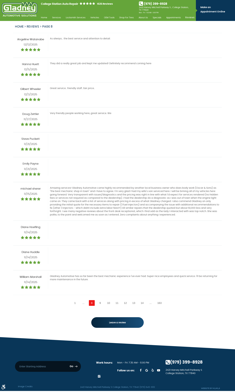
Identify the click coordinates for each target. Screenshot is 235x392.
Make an (217, 10)
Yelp (153, 371)
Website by (210, 389)
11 (117, 302)
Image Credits (25, 388)
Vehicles (94, 17)
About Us (143, 17)
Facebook (141, 371)
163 (160, 302)
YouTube (159, 371)
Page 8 (47, 26)
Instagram (99, 377)
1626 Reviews (105, 4)
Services (56, 17)
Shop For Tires (126, 17)
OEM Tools (109, 17)
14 (142, 302)
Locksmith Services (75, 17)
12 (125, 302)
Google (147, 371)
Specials (157, 17)
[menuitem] (44, 17)
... (83, 302)
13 (134, 302)
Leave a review (118, 323)
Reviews (190, 17)
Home (44, 17)
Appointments (173, 17)
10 (108, 302)
